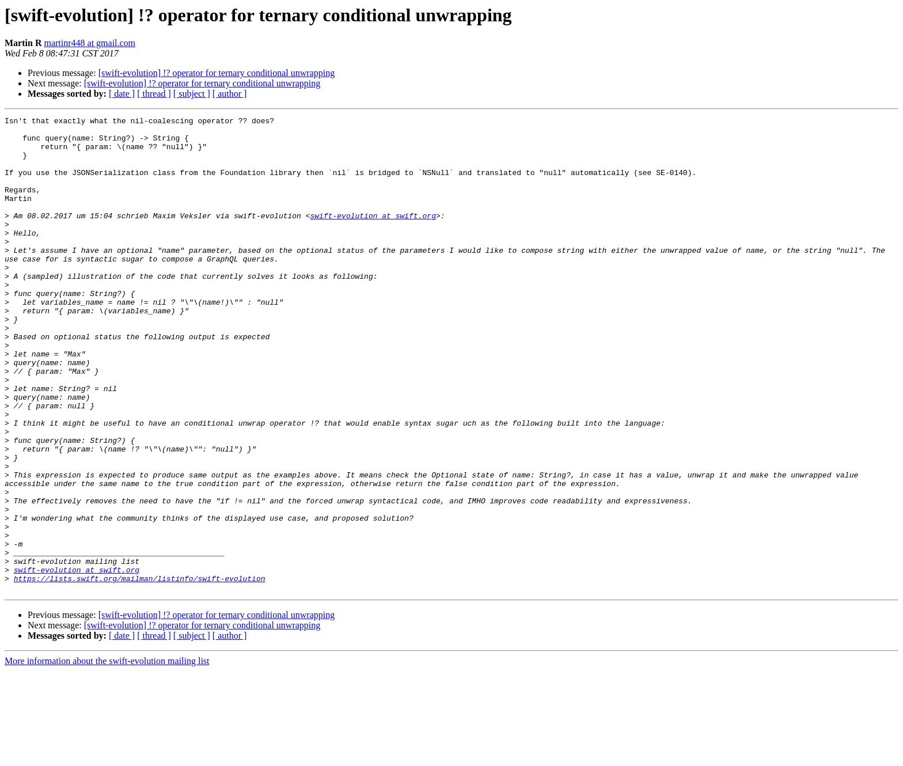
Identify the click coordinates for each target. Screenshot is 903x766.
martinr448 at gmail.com (89, 43)
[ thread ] (154, 93)
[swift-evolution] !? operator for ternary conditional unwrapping (216, 73)
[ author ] (230, 93)
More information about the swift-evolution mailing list (107, 756)
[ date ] (122, 93)
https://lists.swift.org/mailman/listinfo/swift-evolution (139, 671)
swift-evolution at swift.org (372, 236)
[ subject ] (191, 93)
